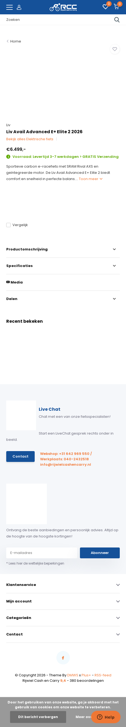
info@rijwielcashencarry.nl (65, 464)
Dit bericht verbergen (38, 717)
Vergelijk (17, 224)
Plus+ (86, 675)
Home (15, 41)
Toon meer (90, 178)
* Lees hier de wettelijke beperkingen (35, 563)
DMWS (72, 675)
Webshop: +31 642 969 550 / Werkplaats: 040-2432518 (66, 456)
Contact (20, 456)
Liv (8, 125)
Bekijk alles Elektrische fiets (29, 139)
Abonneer (100, 552)
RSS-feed (103, 675)
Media (14, 282)
